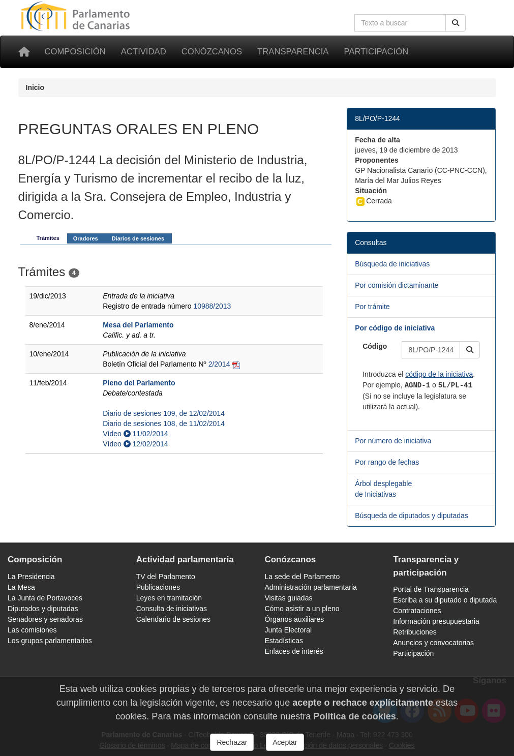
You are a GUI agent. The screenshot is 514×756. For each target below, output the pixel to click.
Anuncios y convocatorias (433, 643)
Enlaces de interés (294, 651)
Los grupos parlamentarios (50, 641)
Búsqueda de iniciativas (392, 264)
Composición (75, 51)
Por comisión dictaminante (396, 285)
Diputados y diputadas (43, 608)
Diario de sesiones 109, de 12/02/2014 (164, 413)
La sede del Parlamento (302, 576)
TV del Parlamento (165, 576)
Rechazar (232, 742)
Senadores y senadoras (45, 619)
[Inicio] (24, 52)
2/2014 (219, 364)
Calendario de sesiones (173, 619)
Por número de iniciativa (393, 441)
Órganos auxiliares (294, 619)
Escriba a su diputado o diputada (445, 600)
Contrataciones (417, 611)
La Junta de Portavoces (45, 598)
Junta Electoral (288, 630)
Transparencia (292, 51)
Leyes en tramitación (169, 598)
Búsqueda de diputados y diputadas (411, 515)
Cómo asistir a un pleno (302, 608)
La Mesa (21, 587)
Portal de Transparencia (431, 589)
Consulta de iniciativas (171, 608)
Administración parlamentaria (311, 587)
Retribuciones (415, 632)
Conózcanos (212, 51)
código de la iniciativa (439, 374)
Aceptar (285, 742)
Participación (376, 51)
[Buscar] (455, 23)
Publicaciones (158, 587)
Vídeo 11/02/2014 (135, 434)
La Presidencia (31, 576)
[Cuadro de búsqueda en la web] (400, 23)
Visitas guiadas (289, 598)
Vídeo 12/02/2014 (135, 444)
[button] (470, 349)
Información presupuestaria (436, 621)
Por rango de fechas (387, 462)
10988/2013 (212, 306)
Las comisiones (32, 630)
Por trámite (372, 307)
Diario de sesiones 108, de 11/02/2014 (164, 423)
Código (374, 346)
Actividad (143, 51)
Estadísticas (284, 641)
